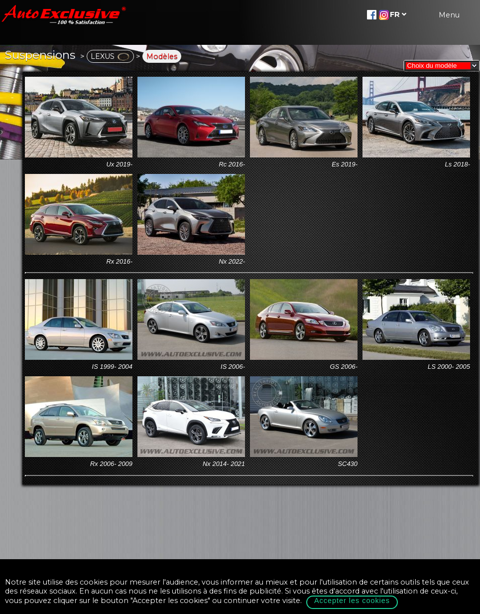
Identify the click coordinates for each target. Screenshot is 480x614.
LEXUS (110, 56)
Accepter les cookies (352, 601)
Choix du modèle (430, 65)
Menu (449, 14)
